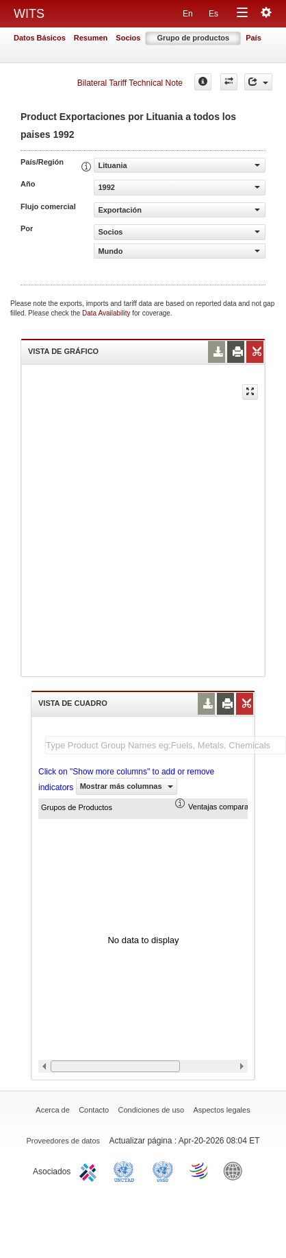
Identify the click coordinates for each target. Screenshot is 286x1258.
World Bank (236, 1170)
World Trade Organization (199, 1170)
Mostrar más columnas (126, 786)
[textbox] (165, 745)
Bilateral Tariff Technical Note (130, 83)
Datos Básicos (40, 38)
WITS (29, 14)
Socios (128, 38)
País (253, 38)
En (188, 14)
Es (213, 14)
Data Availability (107, 313)
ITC (90, 1170)
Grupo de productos (193, 38)
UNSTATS (163, 1170)
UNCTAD (126, 1170)
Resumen (91, 38)
